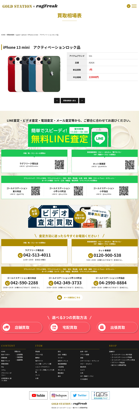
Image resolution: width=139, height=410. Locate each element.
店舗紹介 (112, 351)
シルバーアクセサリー (42, 367)
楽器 (81, 358)
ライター (61, 358)
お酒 (36, 378)
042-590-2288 (21, 283)
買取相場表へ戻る (69, 100)
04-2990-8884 (110, 283)
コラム (3, 370)
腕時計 (37, 358)
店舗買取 (16, 327)
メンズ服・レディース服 (43, 364)
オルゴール (61, 370)
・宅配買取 (19, 357)
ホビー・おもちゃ (86, 364)
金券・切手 (84, 351)
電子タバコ (39, 361)
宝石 (59, 351)
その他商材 (84, 379)
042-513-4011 (34, 255)
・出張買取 (19, 354)
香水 (59, 376)
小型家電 (61, 367)
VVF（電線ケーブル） (87, 376)
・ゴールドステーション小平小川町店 (122, 360)
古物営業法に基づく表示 (6, 379)
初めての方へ (5, 354)
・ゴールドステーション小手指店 (121, 357)
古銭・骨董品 (62, 354)
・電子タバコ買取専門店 (118, 365)
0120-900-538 (104, 255)
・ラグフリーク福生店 (117, 362)
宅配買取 (63, 327)
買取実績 (4, 358)
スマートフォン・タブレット (89, 361)
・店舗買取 (19, 360)
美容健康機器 (62, 364)
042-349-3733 (65, 283)
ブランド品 (39, 354)
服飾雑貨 (61, 373)
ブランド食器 (84, 354)
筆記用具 (83, 367)
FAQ (2, 367)
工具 (81, 373)
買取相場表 (5, 364)
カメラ (82, 370)
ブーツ (37, 375)
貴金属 (37, 351)
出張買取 (111, 327)
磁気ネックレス (63, 361)
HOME (3, 351)
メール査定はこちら (68, 297)
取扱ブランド (5, 361)
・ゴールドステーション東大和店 (121, 354)
